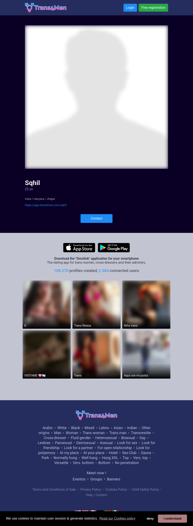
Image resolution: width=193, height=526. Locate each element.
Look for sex (127, 443)
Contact (96, 218)
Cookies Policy (116, 489)
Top (126, 458)
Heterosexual (106, 438)
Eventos (79, 479)
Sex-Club (129, 453)
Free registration (153, 8)
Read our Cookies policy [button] (117, 518)
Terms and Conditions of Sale (54, 489)
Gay (142, 438)
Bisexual (128, 438)
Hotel (113, 453)
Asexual (106, 443)
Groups (96, 479)
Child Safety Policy (145, 489)
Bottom (104, 463)
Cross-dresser (55, 438)
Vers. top (140, 458)
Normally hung (65, 458)
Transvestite (141, 433)
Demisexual (85, 443)
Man (57, 433)
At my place (69, 453)
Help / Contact (96, 495)
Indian (132, 428)
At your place (93, 453)
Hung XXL (110, 458)
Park (45, 458)
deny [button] (150, 518)
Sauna (146, 453)
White (62, 428)
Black (75, 428)
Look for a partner (78, 448)
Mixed (89, 428)
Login (130, 8)
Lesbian (44, 443)
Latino (104, 428)
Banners (113, 479)
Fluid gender (81, 438)
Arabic (48, 428)
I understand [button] (172, 518)
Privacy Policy (90, 489)
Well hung (90, 458)
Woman (72, 433)
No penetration (127, 463)
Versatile (61, 463)
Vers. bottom (83, 463)
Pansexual (63, 443)
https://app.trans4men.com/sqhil (45, 205)
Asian (118, 428)
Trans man (117, 433)
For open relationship (115, 448)
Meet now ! (96, 472)
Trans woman (94, 433)
